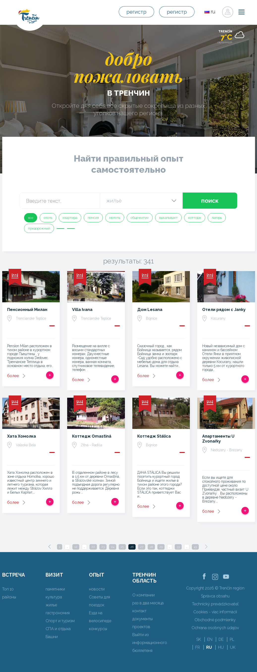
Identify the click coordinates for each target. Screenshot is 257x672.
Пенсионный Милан (27, 309)
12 (75, 547)
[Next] (206, 546)
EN (209, 639)
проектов (141, 626)
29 (161, 547)
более (13, 375)
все (30, 218)
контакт (139, 611)
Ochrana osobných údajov (215, 627)
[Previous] (49, 546)
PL (232, 639)
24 (112, 547)
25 (122, 547)
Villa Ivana (82, 309)
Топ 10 (8, 589)
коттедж (194, 218)
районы (9, 597)
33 (178, 547)
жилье (51, 605)
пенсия (93, 218)
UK (232, 647)
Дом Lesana (149, 309)
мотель (114, 218)
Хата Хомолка (21, 436)
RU (209, 647)
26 (132, 547)
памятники (55, 589)
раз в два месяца (148, 603)
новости (97, 589)
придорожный (39, 228)
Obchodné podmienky (215, 619)
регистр (136, 12)
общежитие (140, 218)
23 (103, 547)
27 (141, 547)
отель (48, 218)
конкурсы (98, 628)
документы (142, 618)
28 (151, 547)
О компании (143, 595)
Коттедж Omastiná (91, 436)
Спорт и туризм (60, 620)
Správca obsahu (215, 596)
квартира (70, 218)
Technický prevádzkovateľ (215, 604)
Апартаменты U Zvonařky (218, 439)
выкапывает (168, 218)
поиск (209, 200)
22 (93, 547)
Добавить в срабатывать (50, 375)
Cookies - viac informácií (215, 612)
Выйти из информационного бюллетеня (149, 642)
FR (197, 647)
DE (221, 639)
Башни (52, 636)
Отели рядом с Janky (224, 309)
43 (195, 547)
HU (221, 647)
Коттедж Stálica (154, 436)
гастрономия (58, 613)
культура (54, 597)
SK (198, 639)
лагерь (217, 218)
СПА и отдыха (58, 628)
